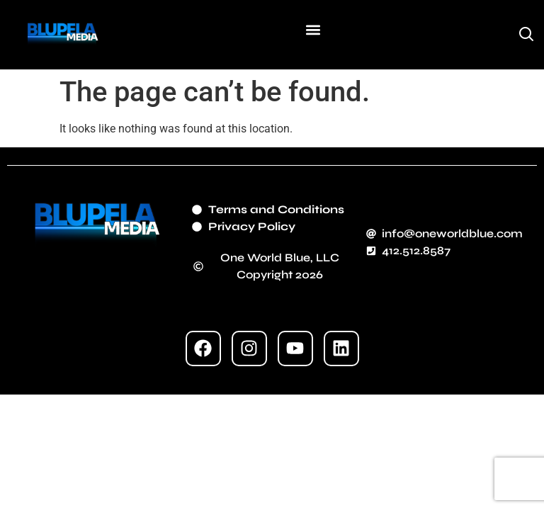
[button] (312, 29)
